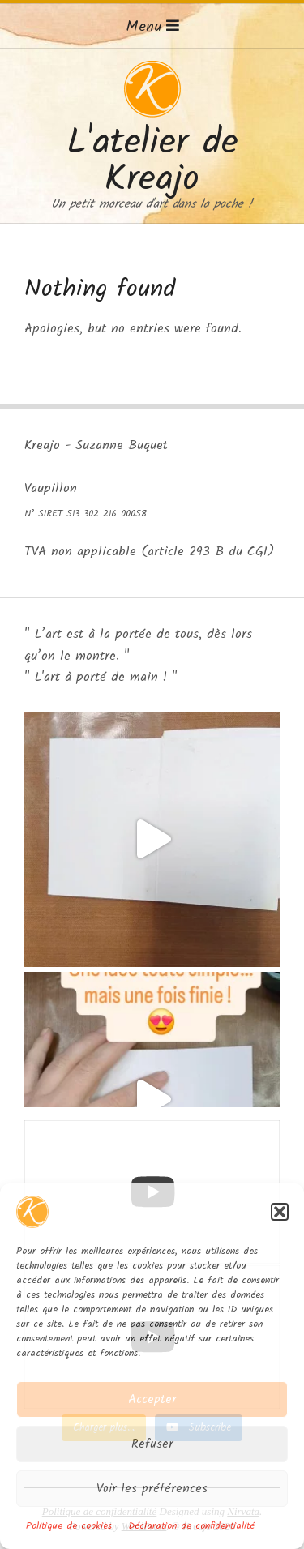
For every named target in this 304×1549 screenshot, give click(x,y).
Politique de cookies (69, 1526)
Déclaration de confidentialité (191, 1526)
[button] (280, 1212)
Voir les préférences (152, 1489)
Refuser (152, 1444)
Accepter (152, 1400)
